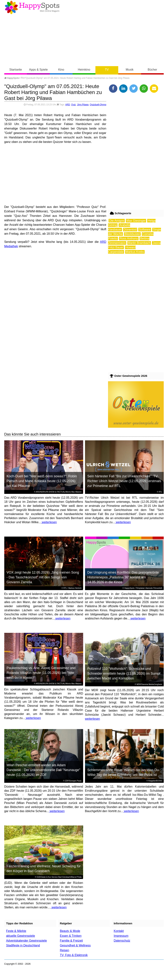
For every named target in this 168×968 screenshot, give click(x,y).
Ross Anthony (129, 238)
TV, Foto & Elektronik (74, 955)
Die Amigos (116, 220)
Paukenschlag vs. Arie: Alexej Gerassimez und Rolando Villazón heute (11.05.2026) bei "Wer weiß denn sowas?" (40, 672)
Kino (61, 69)
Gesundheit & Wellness (75, 945)
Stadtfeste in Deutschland (23, 945)
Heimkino (84, 69)
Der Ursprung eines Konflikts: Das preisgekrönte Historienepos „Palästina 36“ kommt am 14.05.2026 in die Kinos (123, 577)
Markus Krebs (135, 251)
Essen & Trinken (71, 935)
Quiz (73, 104)
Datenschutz (122, 940)
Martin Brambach (139, 243)
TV (107, 69)
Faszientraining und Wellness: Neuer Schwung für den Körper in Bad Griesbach (43, 868)
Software (145, 229)
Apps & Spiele (38, 69)
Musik (129, 69)
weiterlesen (49, 522)
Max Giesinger (136, 220)
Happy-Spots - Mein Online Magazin (32, 7)
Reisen (64, 950)
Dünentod (130, 229)
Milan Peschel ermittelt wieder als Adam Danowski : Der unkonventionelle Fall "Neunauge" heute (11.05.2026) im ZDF (43, 770)
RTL (160, 492)
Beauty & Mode (70, 931)
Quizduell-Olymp (98, 104)
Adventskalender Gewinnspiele (26, 940)
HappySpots (11, 78)
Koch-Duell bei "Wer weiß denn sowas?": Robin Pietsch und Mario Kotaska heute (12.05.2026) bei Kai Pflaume (41, 481)
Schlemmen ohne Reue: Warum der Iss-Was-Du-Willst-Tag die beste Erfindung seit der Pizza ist (123, 772)
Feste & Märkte (16, 931)
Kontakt (119, 931)
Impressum (121, 935)
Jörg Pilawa (83, 104)
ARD (67, 104)
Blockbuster (132, 234)
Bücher (152, 69)
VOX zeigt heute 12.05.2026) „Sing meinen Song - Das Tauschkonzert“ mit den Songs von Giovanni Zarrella (42, 577)
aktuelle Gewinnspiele (20, 935)
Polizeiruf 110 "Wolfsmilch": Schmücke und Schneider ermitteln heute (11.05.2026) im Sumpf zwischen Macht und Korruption (123, 673)
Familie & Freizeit (71, 940)
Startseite (15, 69)
